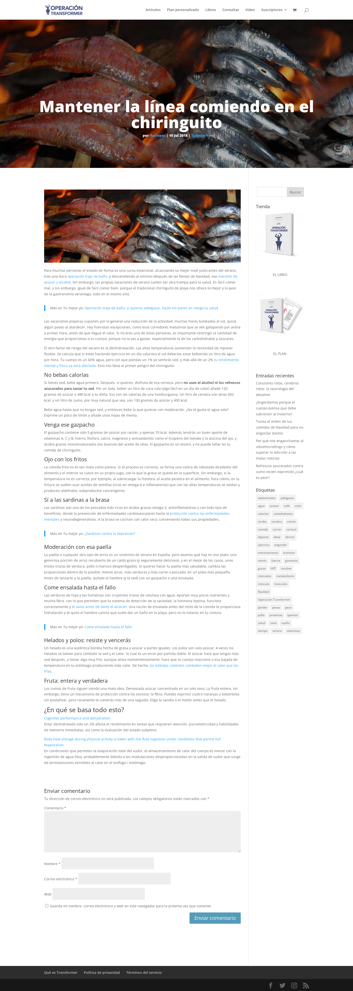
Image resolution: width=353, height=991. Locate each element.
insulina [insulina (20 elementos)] (286, 568)
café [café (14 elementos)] (287, 506)
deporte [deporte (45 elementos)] (263, 537)
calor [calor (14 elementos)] (298, 506)
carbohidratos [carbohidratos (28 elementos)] (283, 514)
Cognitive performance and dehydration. (77, 718)
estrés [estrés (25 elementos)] (262, 560)
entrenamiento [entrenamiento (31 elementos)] (268, 553)
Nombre (52, 863)
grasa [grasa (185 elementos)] (262, 568)
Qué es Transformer (60, 972)
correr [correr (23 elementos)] (277, 529)
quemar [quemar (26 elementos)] (292, 615)
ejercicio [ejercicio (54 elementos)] (263, 545)
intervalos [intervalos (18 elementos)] (264, 576)
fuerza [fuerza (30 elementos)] (275, 560)
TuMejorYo (201, 135)
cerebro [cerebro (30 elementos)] (276, 521)
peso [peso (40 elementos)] (288, 607)
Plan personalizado (183, 10)
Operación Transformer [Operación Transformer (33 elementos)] (274, 599)
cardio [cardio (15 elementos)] (262, 521)
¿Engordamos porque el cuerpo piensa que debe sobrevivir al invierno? (276, 408)
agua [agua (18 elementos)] (261, 506)
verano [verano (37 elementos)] (277, 631)
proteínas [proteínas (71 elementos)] (275, 615)
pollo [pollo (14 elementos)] (261, 615)
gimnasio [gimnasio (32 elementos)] (291, 560)
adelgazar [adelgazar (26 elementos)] (287, 498)
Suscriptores (271, 10)
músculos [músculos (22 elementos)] (280, 584)
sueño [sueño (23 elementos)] (285, 623)
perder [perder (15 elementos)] (262, 607)
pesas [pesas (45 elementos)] (276, 607)
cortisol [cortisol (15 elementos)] (291, 529)
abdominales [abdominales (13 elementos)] (267, 498)
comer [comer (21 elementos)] (291, 521)
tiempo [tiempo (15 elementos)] (262, 631)
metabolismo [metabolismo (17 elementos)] (285, 576)
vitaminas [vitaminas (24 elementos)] (293, 631)
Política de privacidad (102, 972)
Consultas (230, 10)
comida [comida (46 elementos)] (263, 529)
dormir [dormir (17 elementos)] (290, 537)
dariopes (157, 135)
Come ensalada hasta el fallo (108, 626)
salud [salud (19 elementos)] (261, 623)
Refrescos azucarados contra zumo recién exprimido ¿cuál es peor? (279, 471)
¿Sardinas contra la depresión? (110, 533)
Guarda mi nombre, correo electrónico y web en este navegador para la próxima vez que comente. (131, 906)
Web (47, 894)
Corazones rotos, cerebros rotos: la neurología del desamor (277, 389)
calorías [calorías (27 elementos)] (263, 514)
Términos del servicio (144, 972)
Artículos (153, 10)
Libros (210, 10)
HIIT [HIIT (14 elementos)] (273, 568)
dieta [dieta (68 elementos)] (277, 537)
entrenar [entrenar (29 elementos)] (289, 553)
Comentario (55, 808)
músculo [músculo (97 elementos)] (263, 584)
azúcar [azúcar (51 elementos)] (274, 506)
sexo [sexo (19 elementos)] (273, 623)
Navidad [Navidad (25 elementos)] (263, 592)
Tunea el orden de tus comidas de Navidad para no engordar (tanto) (279, 427)
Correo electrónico (60, 879)
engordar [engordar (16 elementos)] (280, 545)
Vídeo (250, 10)
